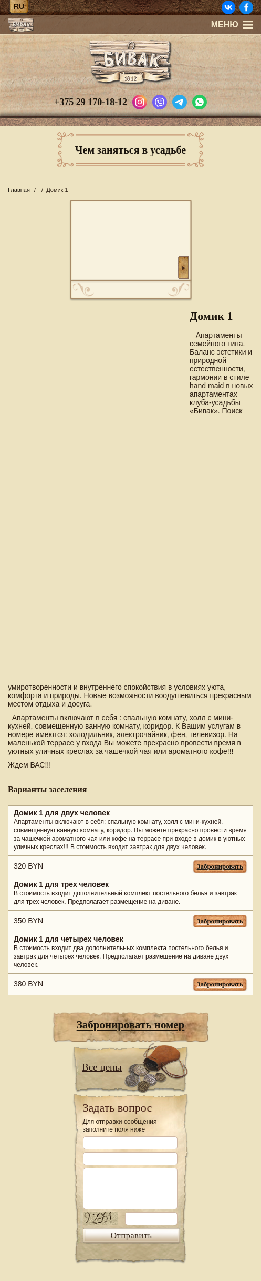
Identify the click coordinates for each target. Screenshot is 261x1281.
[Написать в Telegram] (179, 101)
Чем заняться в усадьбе (130, 150)
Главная (19, 190)
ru (19, 6)
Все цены (102, 1067)
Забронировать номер (131, 1024)
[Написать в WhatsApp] (199, 101)
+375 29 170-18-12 (90, 102)
